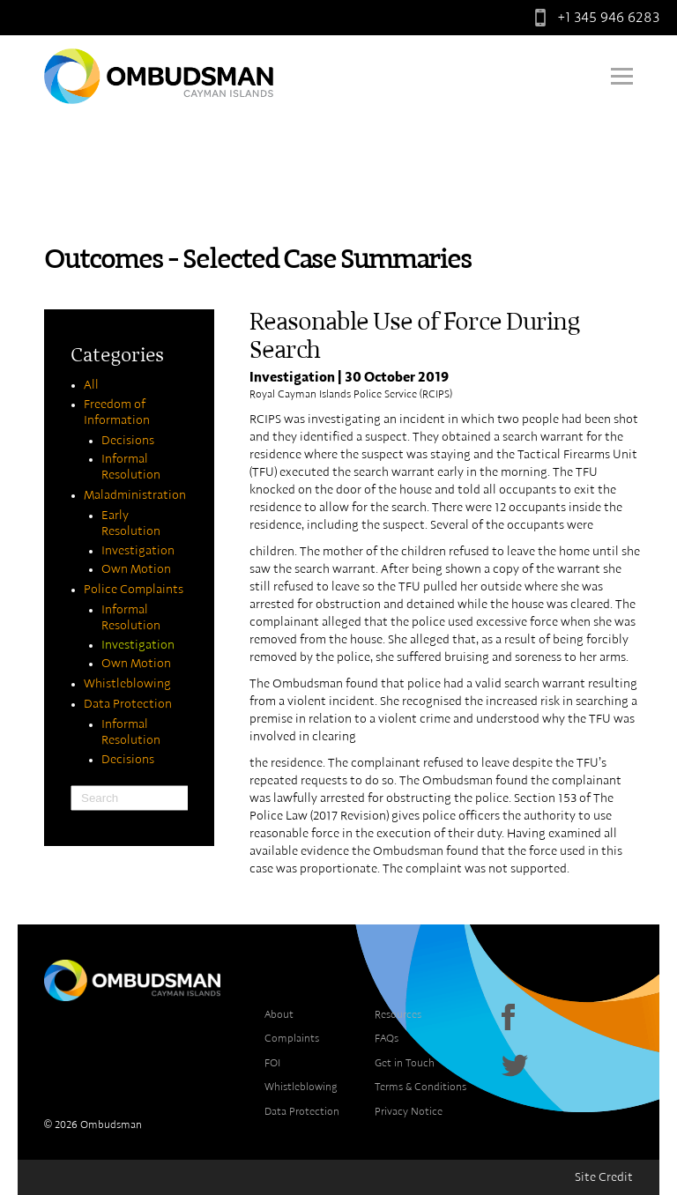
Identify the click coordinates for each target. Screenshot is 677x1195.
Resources (398, 1014)
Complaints (291, 1038)
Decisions (127, 440)
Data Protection (128, 704)
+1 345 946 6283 (593, 17)
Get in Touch (405, 1063)
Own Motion (136, 569)
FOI (272, 1063)
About (279, 1014)
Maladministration (135, 495)
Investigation (138, 551)
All (91, 385)
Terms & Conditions (420, 1086)
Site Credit (604, 1177)
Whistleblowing (127, 684)
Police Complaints (133, 589)
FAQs (386, 1038)
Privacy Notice (409, 1111)
